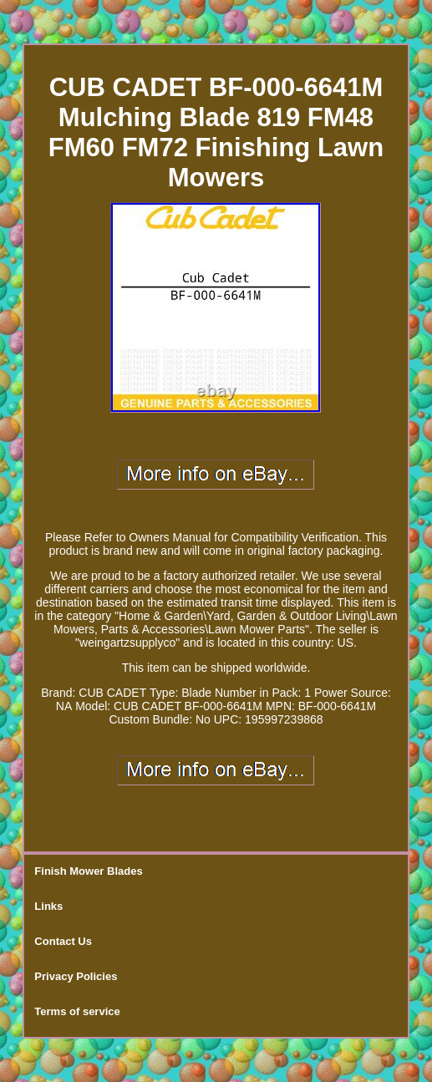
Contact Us (63, 941)
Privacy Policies (75, 976)
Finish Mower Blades (88, 871)
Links (48, 906)
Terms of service (76, 1011)
